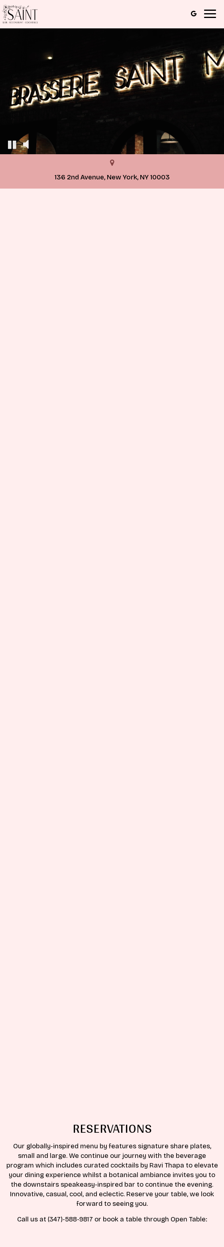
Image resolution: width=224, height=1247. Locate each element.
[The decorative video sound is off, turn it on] (26, 144)
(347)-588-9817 (70, 1219)
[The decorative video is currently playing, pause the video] (12, 144)
